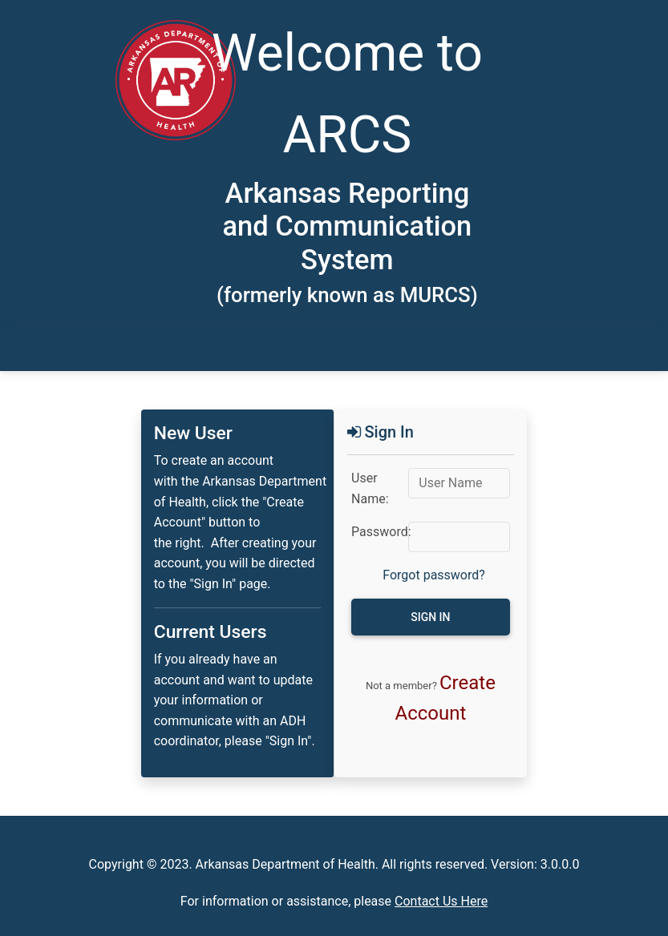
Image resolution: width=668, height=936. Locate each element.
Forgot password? (434, 575)
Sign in (430, 617)
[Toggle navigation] (77, 349)
